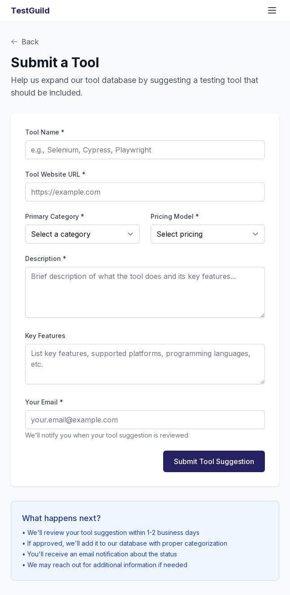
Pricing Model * (175, 216)
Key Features (45, 335)
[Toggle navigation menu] (272, 10)
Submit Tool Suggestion (214, 461)
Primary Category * (54, 216)
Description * (45, 258)
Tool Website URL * (55, 174)
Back (25, 41)
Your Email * (44, 402)
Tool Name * (45, 132)
